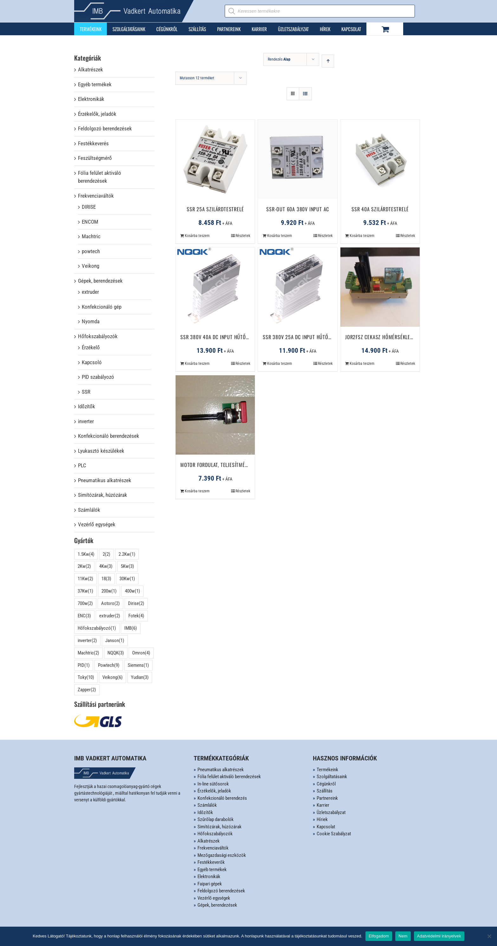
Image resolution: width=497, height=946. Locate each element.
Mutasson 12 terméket (197, 78)
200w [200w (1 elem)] (109, 591)
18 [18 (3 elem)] (106, 579)
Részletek (243, 235)
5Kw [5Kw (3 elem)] (127, 566)
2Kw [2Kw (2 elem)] (84, 566)
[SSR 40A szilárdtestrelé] (380, 159)
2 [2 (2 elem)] (106, 554)
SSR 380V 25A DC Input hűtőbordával (306, 337)
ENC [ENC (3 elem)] (84, 616)
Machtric (91, 236)
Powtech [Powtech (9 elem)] (108, 665)
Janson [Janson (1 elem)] (114, 640)
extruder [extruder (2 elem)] (109, 616)
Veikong (90, 266)
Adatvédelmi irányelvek (439, 936)
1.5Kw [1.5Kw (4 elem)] (86, 554)
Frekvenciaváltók (96, 196)
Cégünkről (326, 784)
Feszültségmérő (95, 158)
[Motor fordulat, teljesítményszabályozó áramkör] (215, 415)
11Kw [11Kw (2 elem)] (85, 579)
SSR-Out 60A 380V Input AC (297, 209)
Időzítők (86, 406)
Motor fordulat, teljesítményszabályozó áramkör (240, 465)
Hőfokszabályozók (98, 336)
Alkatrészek (90, 69)
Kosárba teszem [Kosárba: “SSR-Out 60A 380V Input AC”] (279, 235)
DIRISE (89, 207)
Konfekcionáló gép (101, 307)
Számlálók (89, 510)
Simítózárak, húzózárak (102, 495)
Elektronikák (91, 99)
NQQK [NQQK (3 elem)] (115, 653)
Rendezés (279, 59)
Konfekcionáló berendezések (108, 436)
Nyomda (91, 321)
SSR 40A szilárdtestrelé (380, 209)
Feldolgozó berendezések (105, 128)
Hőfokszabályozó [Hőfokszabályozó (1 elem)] (97, 628)
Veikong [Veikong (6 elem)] (112, 677)
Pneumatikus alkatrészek (104, 480)
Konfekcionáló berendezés (222, 798)
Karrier (323, 805)
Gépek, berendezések (100, 281)
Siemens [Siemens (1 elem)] (138, 665)
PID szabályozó (98, 377)
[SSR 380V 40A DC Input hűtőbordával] (215, 287)
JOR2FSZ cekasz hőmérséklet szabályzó (391, 337)
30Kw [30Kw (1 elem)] (127, 579)
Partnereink (327, 798)
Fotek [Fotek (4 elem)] (136, 616)
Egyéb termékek (95, 84)
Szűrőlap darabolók (215, 819)
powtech (91, 251)
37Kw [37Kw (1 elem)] (85, 591)
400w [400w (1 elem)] (132, 591)
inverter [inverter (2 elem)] (87, 640)
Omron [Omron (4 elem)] (141, 653)
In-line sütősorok (213, 784)
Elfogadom (379, 936)
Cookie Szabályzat (334, 834)
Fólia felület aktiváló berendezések (99, 177)
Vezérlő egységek (96, 524)
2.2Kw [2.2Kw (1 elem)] (127, 554)
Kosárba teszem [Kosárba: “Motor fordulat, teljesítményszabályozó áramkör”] (197, 491)
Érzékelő (91, 347)
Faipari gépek (209, 884)
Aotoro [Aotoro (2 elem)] (110, 603)
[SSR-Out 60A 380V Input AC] (297, 159)
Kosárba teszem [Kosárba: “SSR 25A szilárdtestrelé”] (197, 235)
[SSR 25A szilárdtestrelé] (215, 159)
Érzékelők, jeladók (97, 114)
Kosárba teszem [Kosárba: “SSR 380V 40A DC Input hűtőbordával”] (197, 363)
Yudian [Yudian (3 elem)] (140, 677)
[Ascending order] (328, 61)
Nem (402, 936)
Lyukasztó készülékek (101, 451)
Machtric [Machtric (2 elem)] (88, 653)
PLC (82, 465)
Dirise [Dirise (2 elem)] (136, 603)
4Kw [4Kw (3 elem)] (106, 566)
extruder (90, 292)
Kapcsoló (92, 362)
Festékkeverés (93, 143)
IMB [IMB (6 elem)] (130, 628)
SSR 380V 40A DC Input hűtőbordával (223, 337)
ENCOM (90, 222)
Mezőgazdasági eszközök (221, 855)
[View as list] (305, 94)
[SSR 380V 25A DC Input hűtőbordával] (297, 287)
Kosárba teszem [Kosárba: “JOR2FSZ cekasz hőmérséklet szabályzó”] (362, 363)
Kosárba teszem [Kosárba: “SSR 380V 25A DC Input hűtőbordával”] (279, 363)
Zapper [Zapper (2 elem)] (87, 690)
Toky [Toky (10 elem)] (86, 677)
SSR (86, 392)
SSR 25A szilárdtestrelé (215, 209)
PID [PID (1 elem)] (84, 665)
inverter (86, 421)
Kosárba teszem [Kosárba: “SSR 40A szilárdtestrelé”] (362, 235)
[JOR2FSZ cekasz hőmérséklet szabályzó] (380, 287)
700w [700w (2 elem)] (85, 603)
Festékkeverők (211, 862)
